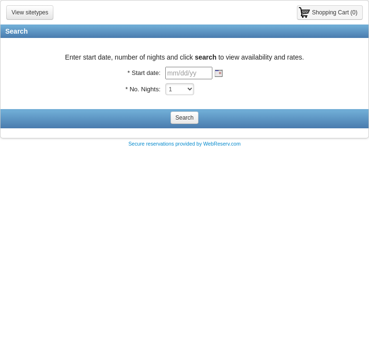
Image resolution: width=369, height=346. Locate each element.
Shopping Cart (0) (334, 12)
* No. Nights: (142, 89)
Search (184, 117)
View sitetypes (30, 12)
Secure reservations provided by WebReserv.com (184, 144)
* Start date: (143, 72)
